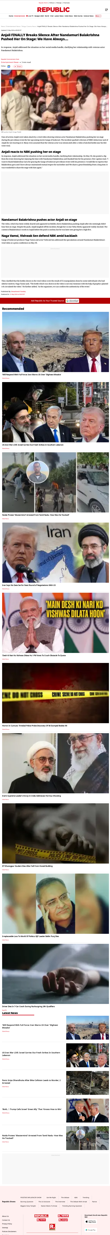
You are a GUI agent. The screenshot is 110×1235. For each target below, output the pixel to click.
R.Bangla (59, 3)
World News (5, 378)
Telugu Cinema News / (29, 26)
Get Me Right (51, 1197)
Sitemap (5, 1228)
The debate (65, 1197)
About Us (5, 1216)
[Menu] (105, 9)
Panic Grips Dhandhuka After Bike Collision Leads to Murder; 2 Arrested (31, 1081)
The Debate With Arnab (78, 1202)
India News (5, 518)
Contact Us (6, 1220)
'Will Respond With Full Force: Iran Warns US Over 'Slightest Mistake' (31, 374)
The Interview (60, 1202)
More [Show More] (98, 16)
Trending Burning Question (72, 1206)
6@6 (75, 1197)
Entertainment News (10, 62)
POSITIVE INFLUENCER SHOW (31, 1197)
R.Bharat (52, 3)
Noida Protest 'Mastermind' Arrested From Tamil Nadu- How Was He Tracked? (35, 515)
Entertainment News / (13, 26)
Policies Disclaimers (9, 1231)
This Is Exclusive (44, 1202)
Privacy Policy (7, 1224)
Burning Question (27, 1202)
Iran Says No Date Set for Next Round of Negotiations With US (29, 585)
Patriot (94, 1202)
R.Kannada (66, 3)
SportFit (4, 1010)
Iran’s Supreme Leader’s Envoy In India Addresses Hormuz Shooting (31, 795)
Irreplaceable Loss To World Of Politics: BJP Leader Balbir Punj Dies (30, 936)
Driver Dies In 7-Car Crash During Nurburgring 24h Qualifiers (28, 1006)
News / (3, 26)
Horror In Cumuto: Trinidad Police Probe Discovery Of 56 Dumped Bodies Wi (34, 725)
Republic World (43, 3)
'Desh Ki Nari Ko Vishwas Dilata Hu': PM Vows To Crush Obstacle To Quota (34, 655)
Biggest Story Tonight (28, 1206)
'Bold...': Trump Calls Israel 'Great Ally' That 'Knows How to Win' (32, 1109)
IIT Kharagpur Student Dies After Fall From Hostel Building (27, 866)
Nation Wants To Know (49, 1206)
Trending (86, 1197)
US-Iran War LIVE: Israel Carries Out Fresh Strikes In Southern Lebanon (33, 444)
